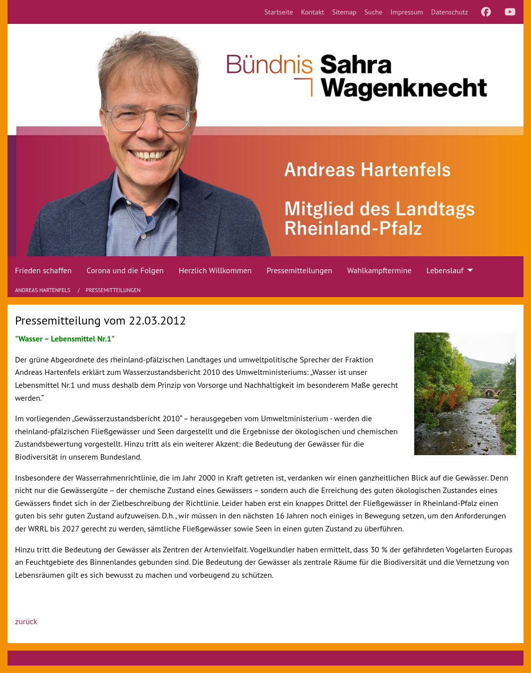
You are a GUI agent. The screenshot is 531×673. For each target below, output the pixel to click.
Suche (373, 11)
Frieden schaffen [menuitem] (43, 270)
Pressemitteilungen (113, 290)
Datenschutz (449, 11)
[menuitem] (279, 12)
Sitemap (344, 11)
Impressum (406, 11)
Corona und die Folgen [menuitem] (125, 270)
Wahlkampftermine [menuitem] (379, 270)
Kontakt (312, 11)
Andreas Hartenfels (43, 290)
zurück (26, 621)
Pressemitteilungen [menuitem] (299, 270)
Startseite (279, 11)
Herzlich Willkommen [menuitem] (215, 270)
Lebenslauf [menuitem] (445, 270)
